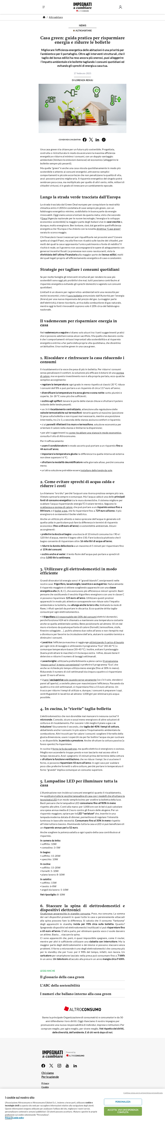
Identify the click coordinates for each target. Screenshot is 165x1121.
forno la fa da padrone (64, 748)
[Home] (44, 17)
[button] (43, 7)
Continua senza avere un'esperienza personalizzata (143, 1093)
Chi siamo (47, 1073)
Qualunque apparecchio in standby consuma (65, 913)
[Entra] (120, 7)
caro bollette (75, 295)
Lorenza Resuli (84, 80)
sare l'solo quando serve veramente (70, 679)
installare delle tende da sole (96, 470)
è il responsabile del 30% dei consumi (70, 616)
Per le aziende (50, 1077)
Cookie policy (18, 1117)
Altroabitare (56, 17)
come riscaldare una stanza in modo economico (95, 432)
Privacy (45, 1083)
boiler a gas (61, 510)
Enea (44, 218)
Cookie (45, 1087)
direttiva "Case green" (108, 228)
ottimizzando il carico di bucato (106, 642)
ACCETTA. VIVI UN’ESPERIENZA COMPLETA (123, 1111)
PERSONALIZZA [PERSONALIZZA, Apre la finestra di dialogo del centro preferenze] (123, 1102)
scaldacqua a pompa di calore (56, 507)
